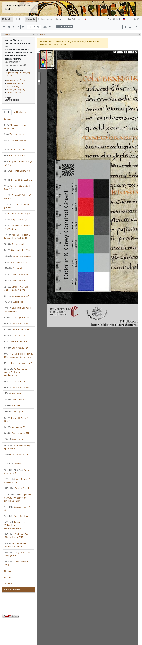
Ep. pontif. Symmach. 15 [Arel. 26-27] (17, 227)
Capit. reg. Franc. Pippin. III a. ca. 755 (17, 536)
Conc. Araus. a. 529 (16, 296)
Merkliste (114, 19)
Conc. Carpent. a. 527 (16, 342)
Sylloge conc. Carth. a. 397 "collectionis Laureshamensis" (17, 497)
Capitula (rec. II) (17, 488)
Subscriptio (14, 268)
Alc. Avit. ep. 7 (14, 427)
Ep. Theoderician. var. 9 (18, 363)
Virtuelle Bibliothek (15, 92)
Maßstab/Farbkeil (12, 589)
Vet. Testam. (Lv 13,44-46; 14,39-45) (15, 545)
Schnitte (8, 583)
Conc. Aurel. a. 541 (16, 400)
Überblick (19, 19)
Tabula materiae (14, 134)
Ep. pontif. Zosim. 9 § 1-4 (18, 172)
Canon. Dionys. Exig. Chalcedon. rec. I (18, 481)
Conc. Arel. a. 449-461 (17, 508)
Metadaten (7, 19)
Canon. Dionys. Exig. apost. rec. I (17, 447)
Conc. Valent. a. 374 (17, 250)
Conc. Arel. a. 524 (16, 335)
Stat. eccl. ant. (14, 244)
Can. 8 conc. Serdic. (16, 149)
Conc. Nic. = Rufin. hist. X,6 (17, 142)
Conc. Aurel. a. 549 (16, 433)
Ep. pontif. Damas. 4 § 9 (17, 213)
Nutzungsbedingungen (16, 89)
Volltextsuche (20, 112)
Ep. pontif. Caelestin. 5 (18, 180)
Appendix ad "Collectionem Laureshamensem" (14, 525)
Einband (7, 119)
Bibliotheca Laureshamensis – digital (18, 7)
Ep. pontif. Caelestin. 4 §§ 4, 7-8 (17, 187)
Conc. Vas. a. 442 (15, 281)
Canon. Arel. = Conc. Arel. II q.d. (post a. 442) (17, 288)
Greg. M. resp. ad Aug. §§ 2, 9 (18, 554)
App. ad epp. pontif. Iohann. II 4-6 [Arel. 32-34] (17, 236)
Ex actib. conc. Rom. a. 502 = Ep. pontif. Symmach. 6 (18, 355)
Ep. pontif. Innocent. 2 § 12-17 (18, 206)
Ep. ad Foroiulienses (18, 256)
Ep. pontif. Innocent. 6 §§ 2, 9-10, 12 (18, 163)
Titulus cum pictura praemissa (15, 126)
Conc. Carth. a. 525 (16, 471)
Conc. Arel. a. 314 (14, 155)
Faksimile (30, 19)
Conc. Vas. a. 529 (16, 348)
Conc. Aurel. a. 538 (16, 387)
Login (132, 19)
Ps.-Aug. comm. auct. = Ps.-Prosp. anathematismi (16, 372)
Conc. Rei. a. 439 (15, 262)
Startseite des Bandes (16, 80)
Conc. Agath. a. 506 (17, 317)
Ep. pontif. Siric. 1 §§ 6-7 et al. (17, 197)
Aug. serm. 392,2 (15, 219)
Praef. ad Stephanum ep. (17, 456)
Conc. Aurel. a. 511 (16, 323)
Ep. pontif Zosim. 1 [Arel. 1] (16, 419)
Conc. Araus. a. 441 (16, 274)
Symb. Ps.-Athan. (17, 516)
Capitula (12, 405)
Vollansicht (75, 19)
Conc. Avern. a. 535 (16, 381)
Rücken (7, 577)
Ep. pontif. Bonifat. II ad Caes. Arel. (18, 309)
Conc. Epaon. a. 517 (17, 329)
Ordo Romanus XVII (16, 563)
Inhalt (6, 112)
